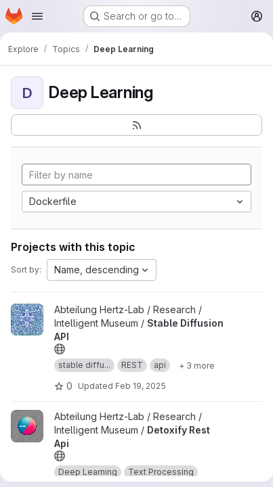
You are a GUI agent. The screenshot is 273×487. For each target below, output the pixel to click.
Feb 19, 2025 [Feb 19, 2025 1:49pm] (140, 386)
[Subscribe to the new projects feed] (136, 125)
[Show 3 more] (197, 365)
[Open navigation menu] (37, 16)
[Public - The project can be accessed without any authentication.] (59, 349)
